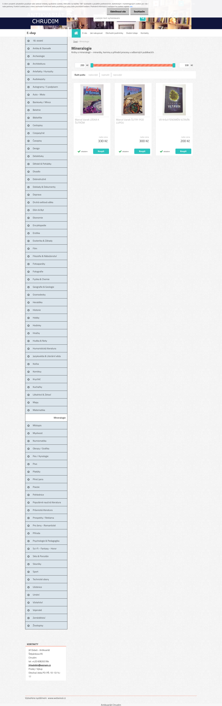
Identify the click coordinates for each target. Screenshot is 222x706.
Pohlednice (38, 494)
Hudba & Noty (40, 341)
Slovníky (37, 564)
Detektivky (38, 156)
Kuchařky (37, 387)
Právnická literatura (43, 510)
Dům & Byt (38, 210)
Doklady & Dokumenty (44, 187)
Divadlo (36, 171)
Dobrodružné (39, 179)
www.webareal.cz (57, 698)
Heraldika (38, 302)
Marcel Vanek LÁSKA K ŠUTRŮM (87, 121)
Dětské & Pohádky (42, 164)
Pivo (35, 464)
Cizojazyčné (39, 133)
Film (35, 248)
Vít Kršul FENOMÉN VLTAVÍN (174, 119)
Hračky (36, 333)
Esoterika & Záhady (42, 240)
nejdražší (105, 74)
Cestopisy (38, 125)
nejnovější (117, 74)
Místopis (37, 425)
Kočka (36, 364)
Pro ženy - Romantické (44, 525)
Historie (37, 310)
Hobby (36, 317)
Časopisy (37, 140)
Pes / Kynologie (41, 456)
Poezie (36, 487)
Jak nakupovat (96, 33)
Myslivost (38, 433)
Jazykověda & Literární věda (47, 356)
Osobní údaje (132, 33)
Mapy (35, 402)
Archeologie (39, 56)
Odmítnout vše (117, 11)
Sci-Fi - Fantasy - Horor (45, 548)
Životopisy (38, 625)
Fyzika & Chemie (41, 279)
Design (36, 148)
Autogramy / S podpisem (45, 87)
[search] (142, 18)
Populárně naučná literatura (47, 502)
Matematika (39, 410)
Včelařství (38, 602)
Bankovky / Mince (42, 102)
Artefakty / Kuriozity (43, 71)
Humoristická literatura (44, 348)
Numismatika (39, 441)
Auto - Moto (39, 94)
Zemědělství (39, 618)
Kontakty (145, 33)
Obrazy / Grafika (41, 448)
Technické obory (41, 579)
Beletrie (37, 110)
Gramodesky (39, 294)
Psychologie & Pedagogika (46, 541)
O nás (84, 33)
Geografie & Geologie (43, 287)
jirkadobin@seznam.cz (40, 665)
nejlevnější (93, 74)
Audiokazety (39, 79)
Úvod (75, 41)
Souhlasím (139, 11)
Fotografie (38, 271)
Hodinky (37, 325)
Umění (36, 594)
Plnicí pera (38, 479)
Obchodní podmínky (114, 33)
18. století (38, 40)
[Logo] (46, 17)
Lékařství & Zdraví (42, 394)
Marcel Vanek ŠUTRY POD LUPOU (130, 121)
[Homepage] (77, 33)
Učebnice (37, 587)
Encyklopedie (39, 225)
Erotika (36, 233)
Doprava (37, 194)
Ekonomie (38, 217)
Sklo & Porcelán (41, 556)
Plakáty (36, 471)
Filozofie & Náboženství (45, 256)
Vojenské (37, 610)
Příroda (36, 533)
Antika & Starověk (42, 48)
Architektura (39, 63)
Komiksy (37, 371)
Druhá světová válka (43, 202)
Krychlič (37, 379)
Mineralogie (60, 417)
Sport (35, 571)
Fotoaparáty (39, 264)
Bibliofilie (37, 117)
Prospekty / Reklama (43, 518)
